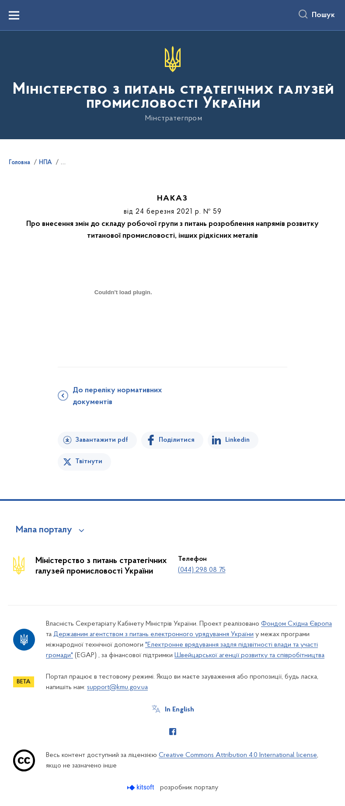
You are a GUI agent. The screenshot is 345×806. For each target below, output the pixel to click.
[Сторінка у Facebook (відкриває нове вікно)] (172, 731)
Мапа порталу (44, 530)
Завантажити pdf (101, 439)
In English (179, 709)
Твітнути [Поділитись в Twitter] (88, 461)
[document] (123, 323)
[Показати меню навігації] (13, 15)
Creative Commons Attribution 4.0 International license (238, 755)
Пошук (323, 15)
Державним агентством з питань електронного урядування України (153, 634)
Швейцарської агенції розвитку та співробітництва (249, 655)
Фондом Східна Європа (296, 623)
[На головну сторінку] (172, 84)
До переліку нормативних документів (117, 396)
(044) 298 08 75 (202, 570)
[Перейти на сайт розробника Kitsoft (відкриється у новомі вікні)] (141, 787)
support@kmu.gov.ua (117, 687)
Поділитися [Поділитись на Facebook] (177, 439)
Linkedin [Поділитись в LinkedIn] (237, 439)
